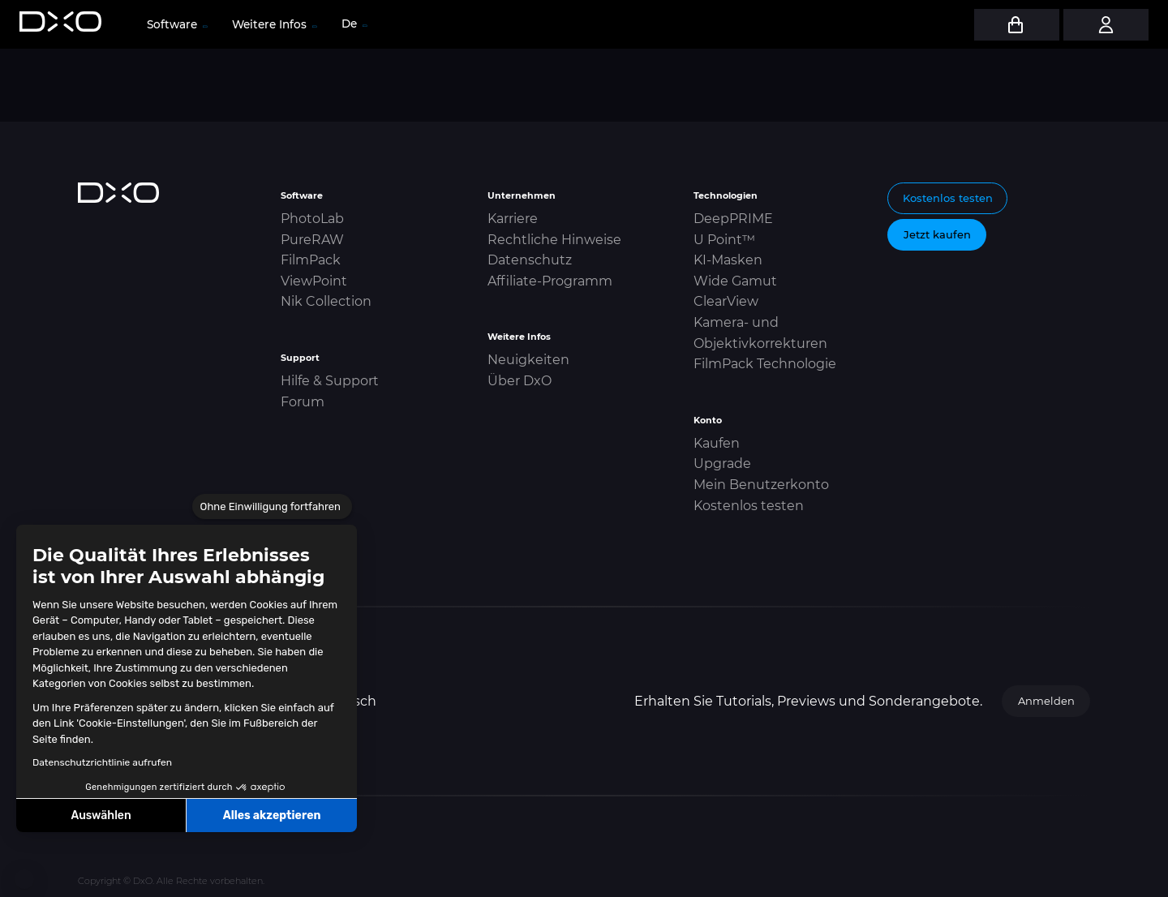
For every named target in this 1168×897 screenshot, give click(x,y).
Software (176, 24)
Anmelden (1046, 700)
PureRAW (312, 239)
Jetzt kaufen (937, 234)
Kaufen (717, 443)
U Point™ (724, 239)
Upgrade (722, 463)
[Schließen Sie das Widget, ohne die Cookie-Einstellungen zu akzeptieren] (272, 507)
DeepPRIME (733, 218)
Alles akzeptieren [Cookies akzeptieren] (272, 815)
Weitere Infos (274, 24)
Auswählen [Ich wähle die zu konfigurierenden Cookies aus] (101, 815)
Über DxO (519, 380)
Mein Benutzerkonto (761, 484)
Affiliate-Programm (549, 281)
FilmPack (311, 260)
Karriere (512, 218)
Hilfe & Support (330, 380)
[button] (24, 879)
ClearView (726, 301)
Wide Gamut (735, 281)
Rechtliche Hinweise (554, 239)
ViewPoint (314, 281)
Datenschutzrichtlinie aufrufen (102, 762)
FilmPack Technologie (765, 363)
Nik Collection (326, 301)
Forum (302, 402)
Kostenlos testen (749, 505)
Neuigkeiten (528, 359)
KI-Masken (728, 260)
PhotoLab (312, 218)
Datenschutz (529, 260)
